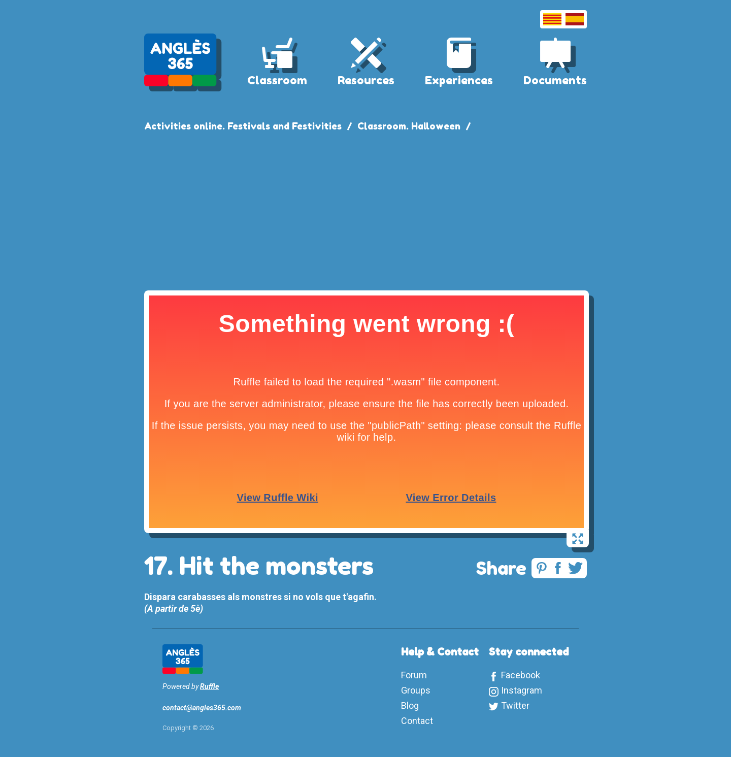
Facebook (520, 675)
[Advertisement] (365, 209)
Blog (410, 705)
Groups (415, 690)
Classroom (277, 80)
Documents (555, 80)
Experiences (459, 80)
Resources (366, 80)
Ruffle (209, 686)
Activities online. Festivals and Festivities (243, 125)
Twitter (515, 705)
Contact (417, 720)
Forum (414, 675)
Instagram (521, 690)
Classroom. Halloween (408, 125)
